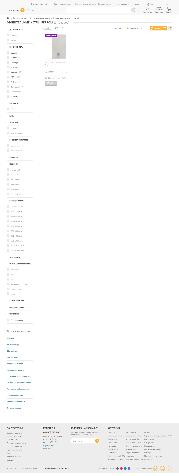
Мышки (147, 430)
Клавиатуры (131, 447)
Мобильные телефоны (117, 433)
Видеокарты (131, 430)
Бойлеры (147, 450)
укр (166, 4)
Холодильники (150, 444)
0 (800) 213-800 (51, 430)
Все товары (14, 10)
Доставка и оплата (14, 444)
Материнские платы (116, 457)
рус (171, 4)
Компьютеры (113, 440)
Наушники (130, 454)
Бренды (10, 458)
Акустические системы (135, 457)
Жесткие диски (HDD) (116, 454)
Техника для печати (134, 444)
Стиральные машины (152, 447)
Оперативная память (134, 440)
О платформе (12, 437)
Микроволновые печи (153, 454)
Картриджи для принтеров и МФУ (158, 433)
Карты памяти (149, 437)
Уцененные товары (14, 454)
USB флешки (149, 440)
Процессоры (113, 447)
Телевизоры (112, 437)
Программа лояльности (16, 441)
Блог (8, 451)
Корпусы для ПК (132, 437)
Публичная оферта (14, 447)
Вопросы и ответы (14, 434)
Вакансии (47, 446)
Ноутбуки (111, 430)
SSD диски (112, 450)
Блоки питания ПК (133, 433)
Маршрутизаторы (133, 450)
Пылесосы (148, 457)
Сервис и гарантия (14, 431)
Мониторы (112, 444)
